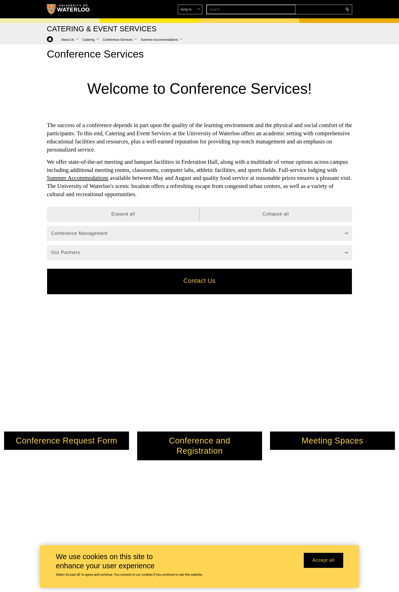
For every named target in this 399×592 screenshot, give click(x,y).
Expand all (123, 214)
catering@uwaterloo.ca (222, 495)
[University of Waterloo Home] (68, 9)
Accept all (323, 560)
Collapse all (276, 214)
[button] (310, 9)
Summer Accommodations (77, 178)
